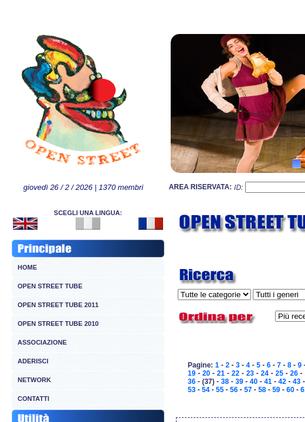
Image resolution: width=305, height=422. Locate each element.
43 (296, 381)
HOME (27, 267)
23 (250, 373)
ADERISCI (33, 361)
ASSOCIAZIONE (42, 342)
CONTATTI (33, 398)
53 (191, 390)
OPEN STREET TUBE (50, 286)
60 (290, 390)
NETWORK (34, 379)
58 (262, 390)
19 (191, 373)
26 (293, 373)
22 (235, 373)
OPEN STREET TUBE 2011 (58, 304)
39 (239, 381)
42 (282, 381)
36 (191, 381)
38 (225, 381)
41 (268, 381)
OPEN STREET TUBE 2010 (58, 323)
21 (221, 373)
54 (205, 390)
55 (219, 390)
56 (234, 390)
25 (279, 373)
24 (265, 373)
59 (276, 390)
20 (206, 373)
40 (253, 381)
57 (248, 390)
